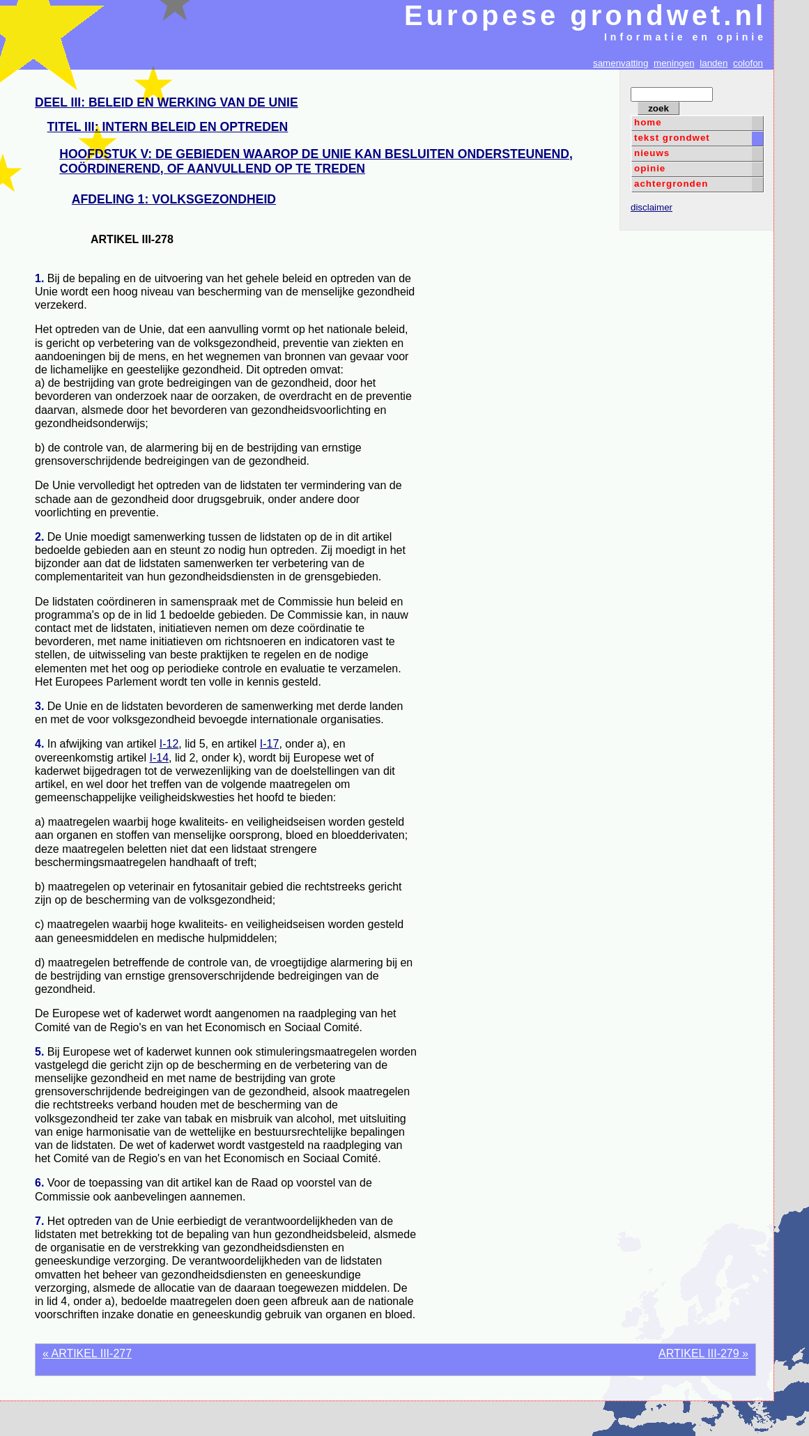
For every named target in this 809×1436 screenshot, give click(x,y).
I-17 (269, 744)
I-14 (159, 758)
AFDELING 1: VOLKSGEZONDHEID (174, 199)
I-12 (169, 744)
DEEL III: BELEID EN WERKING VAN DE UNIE (166, 102)
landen (713, 63)
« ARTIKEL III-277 (87, 1353)
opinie (649, 168)
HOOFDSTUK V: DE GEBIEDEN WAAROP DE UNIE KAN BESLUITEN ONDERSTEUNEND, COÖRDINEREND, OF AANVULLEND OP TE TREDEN (316, 161)
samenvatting (620, 63)
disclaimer (651, 207)
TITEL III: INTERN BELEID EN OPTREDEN (167, 127)
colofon (748, 63)
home (648, 122)
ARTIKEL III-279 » (703, 1353)
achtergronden (671, 183)
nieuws (652, 153)
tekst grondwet (672, 137)
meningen (674, 63)
